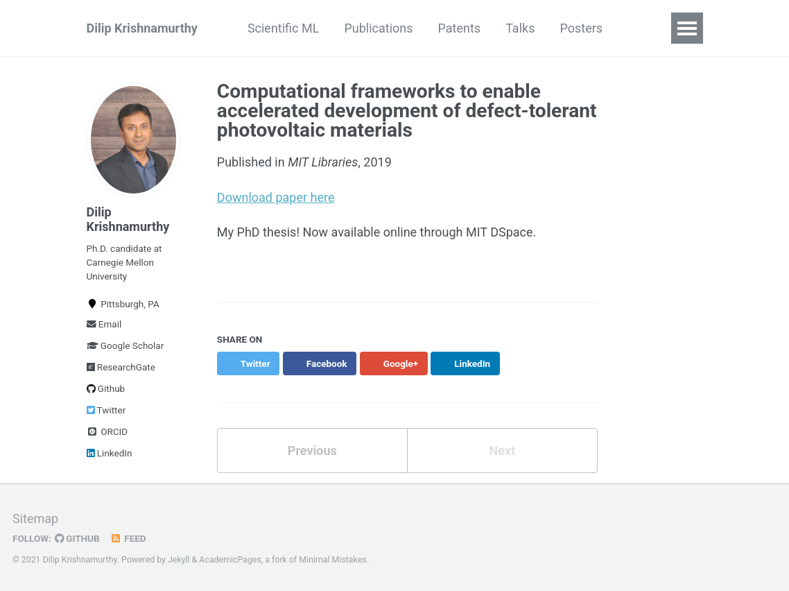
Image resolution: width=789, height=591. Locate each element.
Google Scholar (125, 345)
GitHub (77, 538)
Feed (128, 538)
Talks (520, 28)
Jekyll (179, 560)
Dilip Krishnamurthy (142, 28)
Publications (378, 28)
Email (104, 323)
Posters (581, 28)
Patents (459, 28)
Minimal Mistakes (332, 560)
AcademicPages (230, 560)
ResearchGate (121, 366)
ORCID (107, 431)
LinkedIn (109, 453)
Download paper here (276, 197)
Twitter (106, 410)
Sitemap (35, 518)
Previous (312, 450)
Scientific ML (284, 28)
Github (106, 388)
